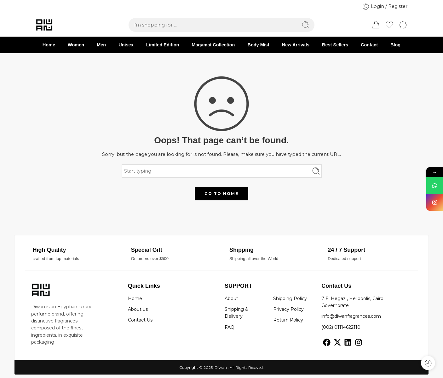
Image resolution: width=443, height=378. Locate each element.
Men (101, 44)
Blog (395, 44)
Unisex (126, 44)
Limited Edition (162, 44)
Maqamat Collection (213, 44)
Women (76, 44)
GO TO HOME (221, 193)
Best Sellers (335, 44)
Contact (369, 44)
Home (49, 44)
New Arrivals (295, 44)
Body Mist (258, 44)
